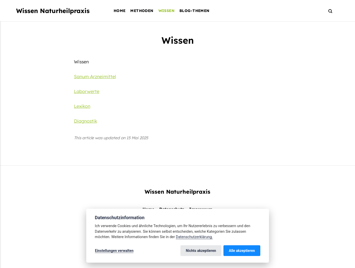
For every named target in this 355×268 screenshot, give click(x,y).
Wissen (166, 10)
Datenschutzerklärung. (194, 237)
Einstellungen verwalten (114, 251)
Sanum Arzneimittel (95, 76)
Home (120, 10)
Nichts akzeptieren (201, 251)
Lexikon (82, 106)
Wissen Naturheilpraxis (53, 11)
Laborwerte (86, 91)
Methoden (141, 10)
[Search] (328, 10)
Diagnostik (85, 121)
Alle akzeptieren (242, 251)
